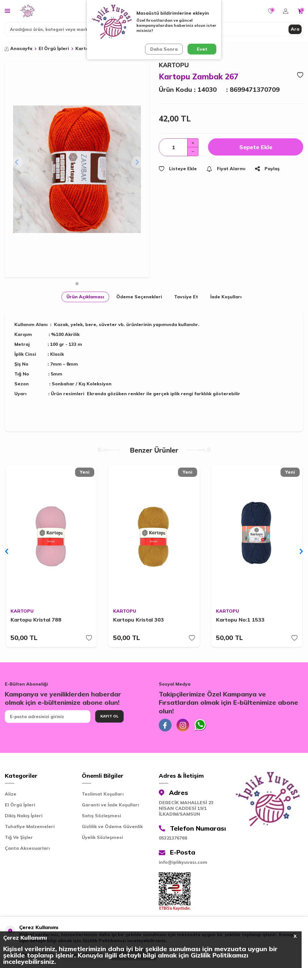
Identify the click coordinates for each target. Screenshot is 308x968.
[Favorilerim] (270, 11)
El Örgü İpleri (54, 48)
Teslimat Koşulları (103, 794)
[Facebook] (165, 725)
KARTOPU (174, 65)
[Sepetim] (300, 11)
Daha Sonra (164, 49)
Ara (295, 29)
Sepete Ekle (255, 147)
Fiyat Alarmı (225, 168)
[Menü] (7, 10)
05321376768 (173, 838)
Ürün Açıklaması (85, 297)
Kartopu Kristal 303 (138, 619)
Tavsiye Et (186, 297)
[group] (77, 169)
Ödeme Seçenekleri (139, 297)
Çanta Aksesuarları (27, 848)
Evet (202, 49)
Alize (10, 794)
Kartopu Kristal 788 (36, 619)
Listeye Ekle (178, 168)
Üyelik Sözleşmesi (102, 837)
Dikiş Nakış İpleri (23, 816)
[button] (77, 283)
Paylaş (267, 168)
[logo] (27, 11)
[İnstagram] (182, 725)
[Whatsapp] (200, 725)
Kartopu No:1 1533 (240, 619)
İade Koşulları (226, 297)
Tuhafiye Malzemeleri (30, 826)
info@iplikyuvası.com (183, 862)
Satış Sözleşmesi (101, 816)
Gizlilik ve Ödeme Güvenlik (112, 826)
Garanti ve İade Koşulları (110, 805)
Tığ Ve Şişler (19, 837)
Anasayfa (18, 48)
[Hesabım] (285, 11)
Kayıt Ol (109, 716)
